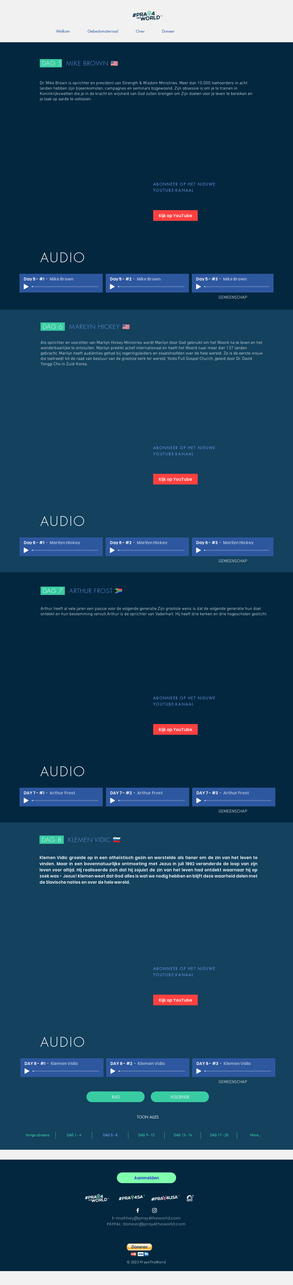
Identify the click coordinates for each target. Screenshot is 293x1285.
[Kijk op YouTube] (175, 215)
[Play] (26, 286)
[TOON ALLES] (148, 1116)
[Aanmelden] (146, 1177)
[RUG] (115, 1096)
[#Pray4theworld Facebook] (137, 1210)
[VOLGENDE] (180, 1096)
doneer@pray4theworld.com (154, 1224)
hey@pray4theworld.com (153, 1218)
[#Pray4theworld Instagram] (154, 1210)
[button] (139, 1250)
